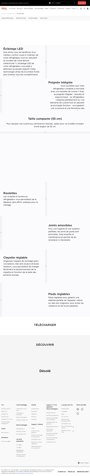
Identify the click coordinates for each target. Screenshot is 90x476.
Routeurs (34, 419)
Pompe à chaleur (21, 420)
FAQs (32, 428)
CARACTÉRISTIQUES (7, 18)
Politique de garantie (52, 415)
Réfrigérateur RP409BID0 (20, 451)
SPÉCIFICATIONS (21, 18)
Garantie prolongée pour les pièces (52, 418)
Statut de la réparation (49, 430)
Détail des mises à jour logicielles (36, 447)
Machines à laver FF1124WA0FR (21, 455)
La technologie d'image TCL (5, 422)
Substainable (65, 408)
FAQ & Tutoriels (50, 412)
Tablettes (34, 414)
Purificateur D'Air (21, 434)
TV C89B (18, 445)
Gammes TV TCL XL (7, 419)
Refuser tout (71, 471)
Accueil (3, 13)
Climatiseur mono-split (21, 409)
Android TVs (5, 416)
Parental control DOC (67, 431)
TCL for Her (64, 416)
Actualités (64, 411)
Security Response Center (67, 427)
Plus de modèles (6, 441)
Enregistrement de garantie (51, 423)
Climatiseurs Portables (19, 413)
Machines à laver (21, 431)
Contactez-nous (36, 439)
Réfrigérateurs (11, 13)
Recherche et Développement (66, 420)
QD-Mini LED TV (6, 408)
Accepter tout (62, 471)
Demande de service (52, 426)
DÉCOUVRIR (43, 18)
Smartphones (35, 408)
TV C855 (18, 447)
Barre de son (5, 432)
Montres (33, 416)
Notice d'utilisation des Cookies (24, 473)
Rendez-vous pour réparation (36, 442)
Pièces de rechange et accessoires (36, 435)
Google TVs (4, 414)
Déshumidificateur (21, 417)
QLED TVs (4, 411)
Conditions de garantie (35, 431)
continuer (82, 3)
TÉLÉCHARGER (32, 18)
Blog (62, 414)
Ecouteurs (34, 411)
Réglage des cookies (83, 471)
